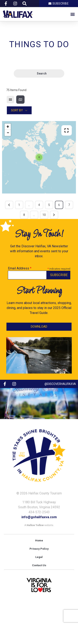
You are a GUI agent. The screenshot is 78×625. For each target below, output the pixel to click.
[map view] (20, 99)
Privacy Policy (39, 548)
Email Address (19, 268)
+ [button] (7, 126)
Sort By (17, 110)
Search (39, 73)
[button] (72, 14)
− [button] (8, 132)
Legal (39, 557)
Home (39, 540)
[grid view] (10, 99)
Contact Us (39, 565)
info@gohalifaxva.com (39, 517)
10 (44, 214)
